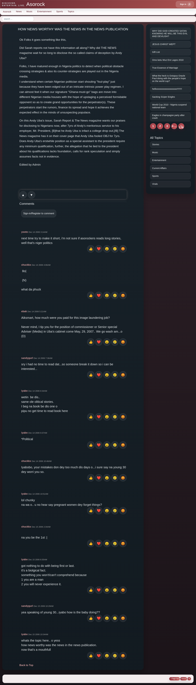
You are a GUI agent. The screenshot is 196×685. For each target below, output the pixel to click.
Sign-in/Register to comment (38, 213)
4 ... (174, 126)
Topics (71, 11)
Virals (155, 184)
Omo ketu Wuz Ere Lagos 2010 (167, 60)
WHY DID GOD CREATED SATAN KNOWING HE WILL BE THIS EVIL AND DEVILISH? (169, 33)
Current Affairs (159, 168)
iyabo (24, 390)
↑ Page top (174, 679)
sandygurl (27, 358)
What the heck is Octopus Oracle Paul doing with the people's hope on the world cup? (169, 78)
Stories (155, 144)
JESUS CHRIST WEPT (163, 44)
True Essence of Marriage (165, 68)
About (183, 679)
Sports (59, 11)
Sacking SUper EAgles (163, 97)
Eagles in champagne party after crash (168, 116)
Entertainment (44, 11)
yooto (24, 232)
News (19, 11)
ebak (24, 311)
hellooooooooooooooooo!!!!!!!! (167, 89)
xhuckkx (26, 265)
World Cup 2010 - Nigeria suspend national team (169, 106)
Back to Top (26, 665)
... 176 (181, 126)
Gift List (156, 52)
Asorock (7, 11)
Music (29, 11)
